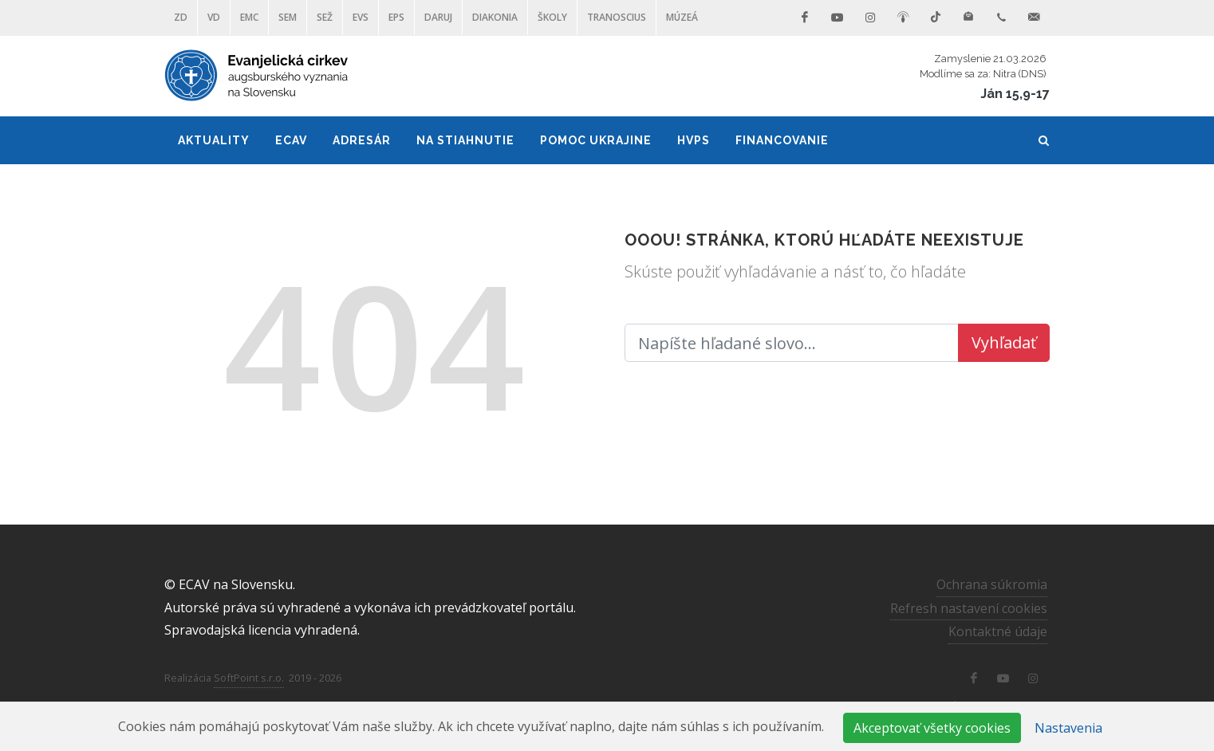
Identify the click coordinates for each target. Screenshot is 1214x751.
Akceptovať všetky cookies (932, 728)
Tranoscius (616, 17)
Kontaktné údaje (997, 631)
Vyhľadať (1004, 342)
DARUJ (438, 17)
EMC (249, 17)
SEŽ (325, 17)
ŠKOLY (552, 17)
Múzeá (682, 17)
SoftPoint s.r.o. (249, 677)
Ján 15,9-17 (1015, 93)
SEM (287, 17)
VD (213, 17)
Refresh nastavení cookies (968, 607)
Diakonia (495, 17)
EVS (361, 17)
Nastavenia (1068, 728)
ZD (180, 17)
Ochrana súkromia (991, 584)
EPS (396, 17)
